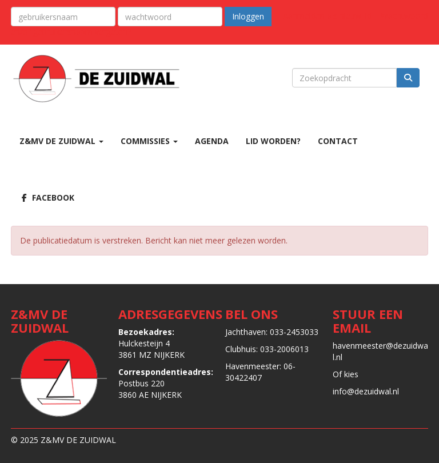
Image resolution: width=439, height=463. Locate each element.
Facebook (46, 197)
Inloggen (248, 16)
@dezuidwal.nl (368, 391)
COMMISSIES (149, 140)
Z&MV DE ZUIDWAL (61, 140)
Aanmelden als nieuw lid (327, 15)
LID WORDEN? (273, 140)
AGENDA (212, 140)
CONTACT (338, 140)
